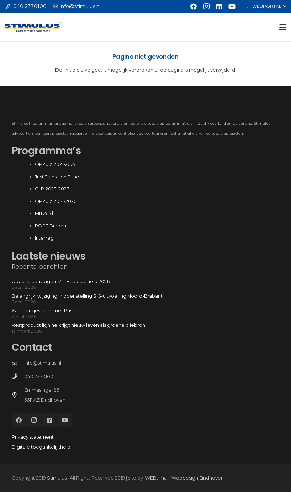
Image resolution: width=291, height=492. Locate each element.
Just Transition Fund (57, 176)
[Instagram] (206, 6)
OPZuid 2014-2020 (56, 201)
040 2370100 (38, 376)
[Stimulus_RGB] (33, 27)
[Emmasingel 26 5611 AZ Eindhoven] (18, 395)
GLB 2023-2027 (52, 189)
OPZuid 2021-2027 (55, 164)
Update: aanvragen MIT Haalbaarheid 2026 (61, 281)
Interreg (44, 238)
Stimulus (57, 478)
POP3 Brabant (51, 226)
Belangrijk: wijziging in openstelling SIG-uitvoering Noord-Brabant (87, 296)
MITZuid (44, 213)
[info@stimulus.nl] (18, 363)
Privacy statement (33, 437)
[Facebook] (193, 6)
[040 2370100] (18, 377)
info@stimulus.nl (42, 363)
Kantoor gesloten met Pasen (45, 310)
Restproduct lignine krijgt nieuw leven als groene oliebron (78, 325)
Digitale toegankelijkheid (41, 447)
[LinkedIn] (219, 6)
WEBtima (156, 478)
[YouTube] (232, 6)
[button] (265, 6)
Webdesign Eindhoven (197, 478)
